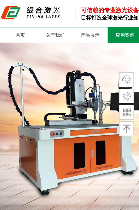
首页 (20, 35)
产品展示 (90, 35)
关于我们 (55, 35)
